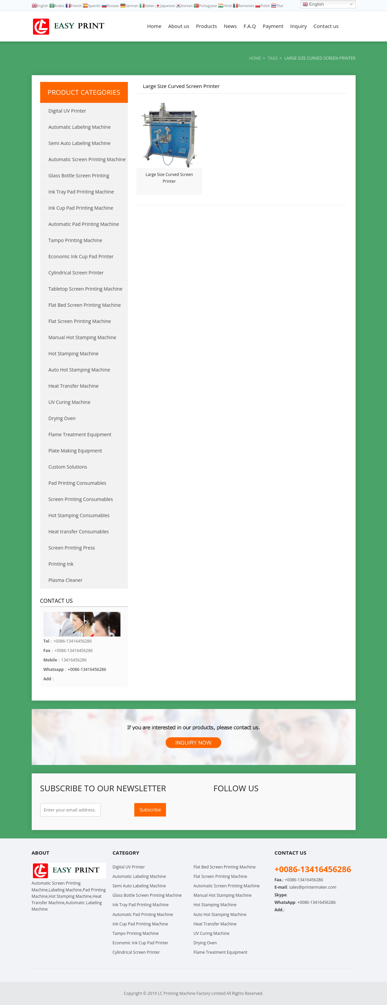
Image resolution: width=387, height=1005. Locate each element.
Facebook (220, 810)
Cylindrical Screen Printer (76, 272)
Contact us (325, 26)
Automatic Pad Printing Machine (84, 224)
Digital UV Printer (67, 111)
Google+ (250, 810)
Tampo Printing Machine (75, 240)
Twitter (235, 810)
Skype (339, 810)
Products (206, 26)
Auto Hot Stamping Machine (79, 369)
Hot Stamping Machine (74, 353)
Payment (272, 26)
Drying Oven (62, 418)
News (230, 26)
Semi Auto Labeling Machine (80, 143)
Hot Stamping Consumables (79, 515)
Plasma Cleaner (66, 580)
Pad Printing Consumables (77, 483)
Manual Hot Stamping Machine (82, 337)
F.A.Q (250, 26)
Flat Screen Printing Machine (80, 321)
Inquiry (298, 26)
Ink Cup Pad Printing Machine (81, 208)
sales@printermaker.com (312, 887)
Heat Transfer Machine (74, 386)
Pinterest (279, 810)
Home (154, 26)
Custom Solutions (68, 467)
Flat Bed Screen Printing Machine (85, 305)
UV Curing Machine (69, 402)
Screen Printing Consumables (81, 499)
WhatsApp (324, 810)
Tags (273, 58)
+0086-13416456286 (87, 669)
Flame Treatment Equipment (80, 434)
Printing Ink (61, 564)
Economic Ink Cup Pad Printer (81, 256)
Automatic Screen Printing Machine (87, 159)
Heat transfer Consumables (79, 531)
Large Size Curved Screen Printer (169, 178)
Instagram (309, 810)
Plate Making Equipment (75, 450)
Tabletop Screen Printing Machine (85, 289)
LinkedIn (265, 810)
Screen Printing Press (72, 547)
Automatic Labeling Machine (80, 127)
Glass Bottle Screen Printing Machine (74, 178)
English (313, 4)
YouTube (294, 810)
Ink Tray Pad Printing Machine (81, 191)
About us (178, 26)
